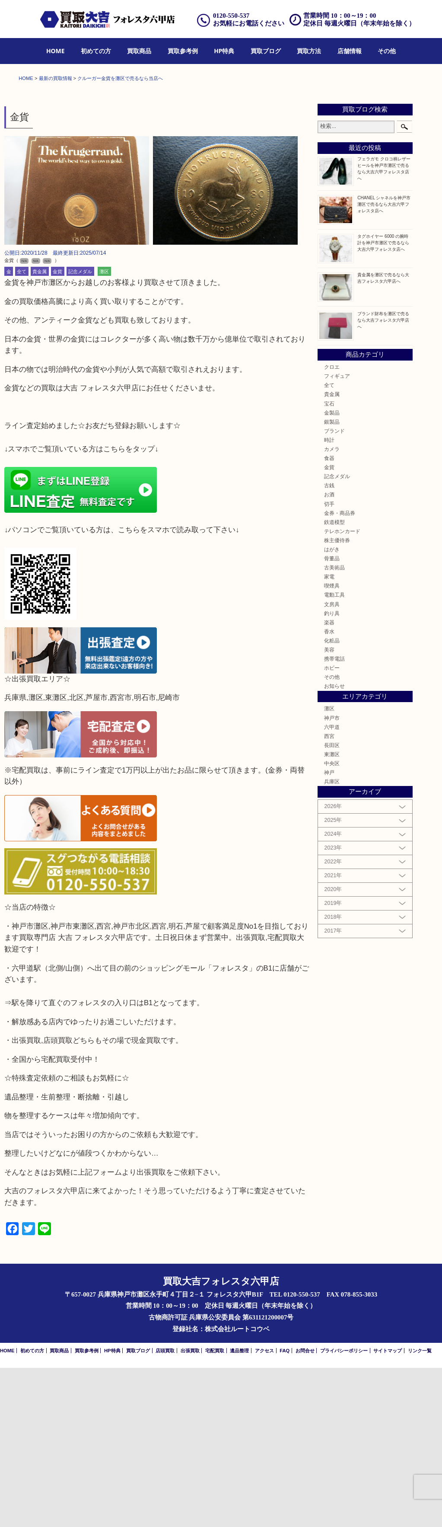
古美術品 (334, 726)
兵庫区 (332, 940)
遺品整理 (239, 1509)
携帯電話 (334, 818)
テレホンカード (342, 690)
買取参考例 (183, 51)
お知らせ (334, 845)
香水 (329, 790)
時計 (329, 599)
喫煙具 (332, 745)
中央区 (332, 922)
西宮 (329, 895)
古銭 (329, 645)
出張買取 (190, 1509)
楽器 (329, 781)
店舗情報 (349, 51)
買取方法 (309, 51)
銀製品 (332, 581)
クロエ (332, 526)
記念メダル (80, 430)
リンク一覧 (420, 1509)
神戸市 (332, 877)
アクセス (264, 1509)
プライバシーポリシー (344, 1509)
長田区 (332, 904)
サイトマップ (387, 1509)
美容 (329, 808)
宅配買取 (214, 1509)
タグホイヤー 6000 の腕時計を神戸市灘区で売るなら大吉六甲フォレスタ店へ (383, 402)
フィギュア (337, 535)
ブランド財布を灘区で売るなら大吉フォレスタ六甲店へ (383, 479)
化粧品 (332, 799)
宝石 (329, 562)
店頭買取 (165, 1509)
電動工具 (334, 754)
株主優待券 (337, 699)
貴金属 (39, 430)
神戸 (329, 931)
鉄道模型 (334, 681)
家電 (329, 735)
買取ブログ (266, 51)
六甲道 (332, 886)
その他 (387, 51)
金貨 (57, 430)
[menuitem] (55, 51)
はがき (332, 708)
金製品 (332, 572)
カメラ (332, 608)
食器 (329, 617)
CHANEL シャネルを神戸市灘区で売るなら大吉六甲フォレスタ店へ (383, 363)
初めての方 (96, 51)
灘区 (104, 430)
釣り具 (332, 772)
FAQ (284, 1509)
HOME (55, 51)
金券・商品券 (339, 672)
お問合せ (305, 1509)
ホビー (332, 827)
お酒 (329, 654)
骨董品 (332, 717)
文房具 (332, 763)
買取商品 (139, 51)
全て (21, 430)
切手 (329, 663)
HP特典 (224, 51)
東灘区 (332, 913)
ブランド (334, 590)
